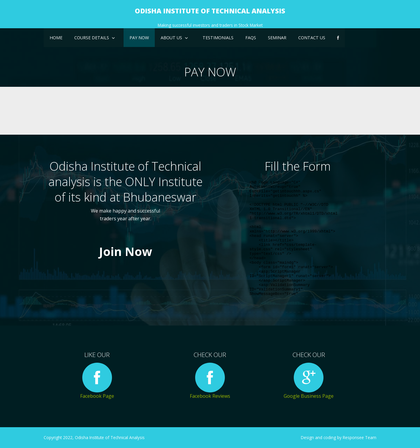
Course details (91, 37)
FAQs (250, 37)
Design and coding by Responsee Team (338, 437)
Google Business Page (309, 381)
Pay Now (139, 37)
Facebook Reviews (210, 381)
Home (56, 37)
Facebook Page (97, 381)
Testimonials (218, 37)
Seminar (277, 37)
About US (171, 37)
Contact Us (311, 37)
